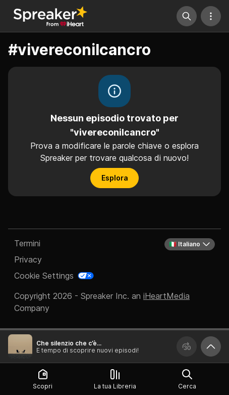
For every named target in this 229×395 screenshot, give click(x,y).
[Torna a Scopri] (50, 16)
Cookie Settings (44, 276)
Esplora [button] (114, 177)
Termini (27, 243)
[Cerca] (187, 16)
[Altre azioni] (211, 16)
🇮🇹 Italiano (189, 244)
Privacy (28, 259)
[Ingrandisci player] (211, 346)
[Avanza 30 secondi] (187, 346)
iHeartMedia (166, 296)
